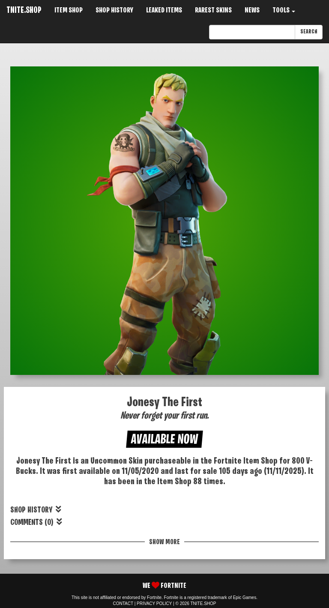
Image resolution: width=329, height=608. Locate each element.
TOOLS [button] (283, 10)
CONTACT (123, 603)
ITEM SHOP (68, 10)
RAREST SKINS (213, 10)
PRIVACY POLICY (154, 603)
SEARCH (308, 32)
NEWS (252, 10)
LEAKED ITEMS (164, 10)
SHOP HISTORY (114, 10)
